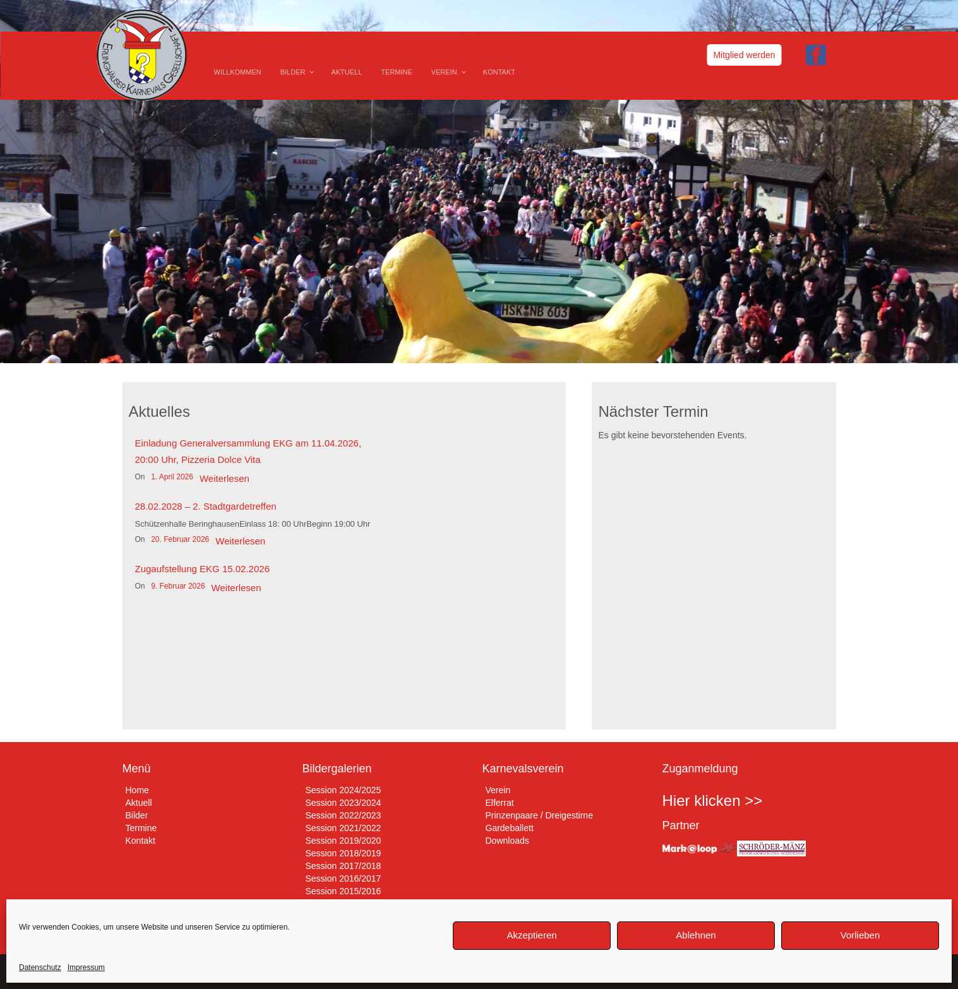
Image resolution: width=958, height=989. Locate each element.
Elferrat (500, 803)
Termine (141, 828)
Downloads (507, 841)
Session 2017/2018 (343, 866)
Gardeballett (510, 828)
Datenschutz (40, 967)
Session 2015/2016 (343, 891)
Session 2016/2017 (343, 878)
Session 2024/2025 (343, 790)
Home (137, 790)
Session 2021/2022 (343, 828)
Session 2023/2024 (343, 803)
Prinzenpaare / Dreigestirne (539, 815)
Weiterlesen (224, 478)
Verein (498, 790)
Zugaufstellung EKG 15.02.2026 (202, 568)
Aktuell (139, 803)
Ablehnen (696, 935)
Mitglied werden (744, 55)
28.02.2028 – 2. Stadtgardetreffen (206, 506)
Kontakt (140, 841)
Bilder (137, 815)
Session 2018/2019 (343, 853)
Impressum (86, 967)
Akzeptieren (531, 935)
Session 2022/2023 (343, 815)
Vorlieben (860, 935)
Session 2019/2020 (343, 841)
